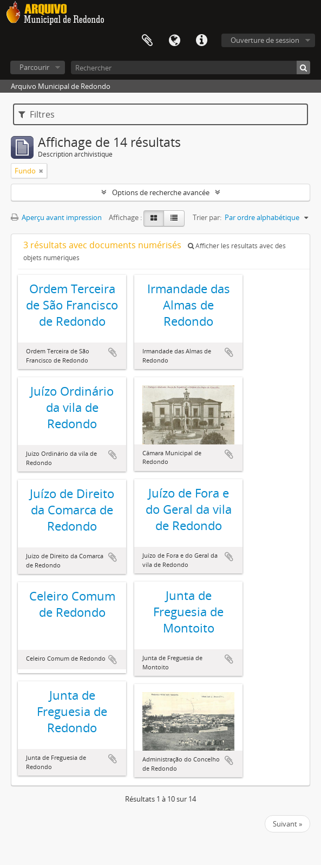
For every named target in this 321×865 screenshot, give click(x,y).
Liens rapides (201, 40)
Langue (174, 40)
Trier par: (207, 217)
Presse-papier (147, 40)
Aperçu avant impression (56, 217)
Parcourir (34, 67)
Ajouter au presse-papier (112, 352)
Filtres (36, 114)
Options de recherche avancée (160, 192)
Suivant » (287, 824)
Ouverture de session (265, 40)
